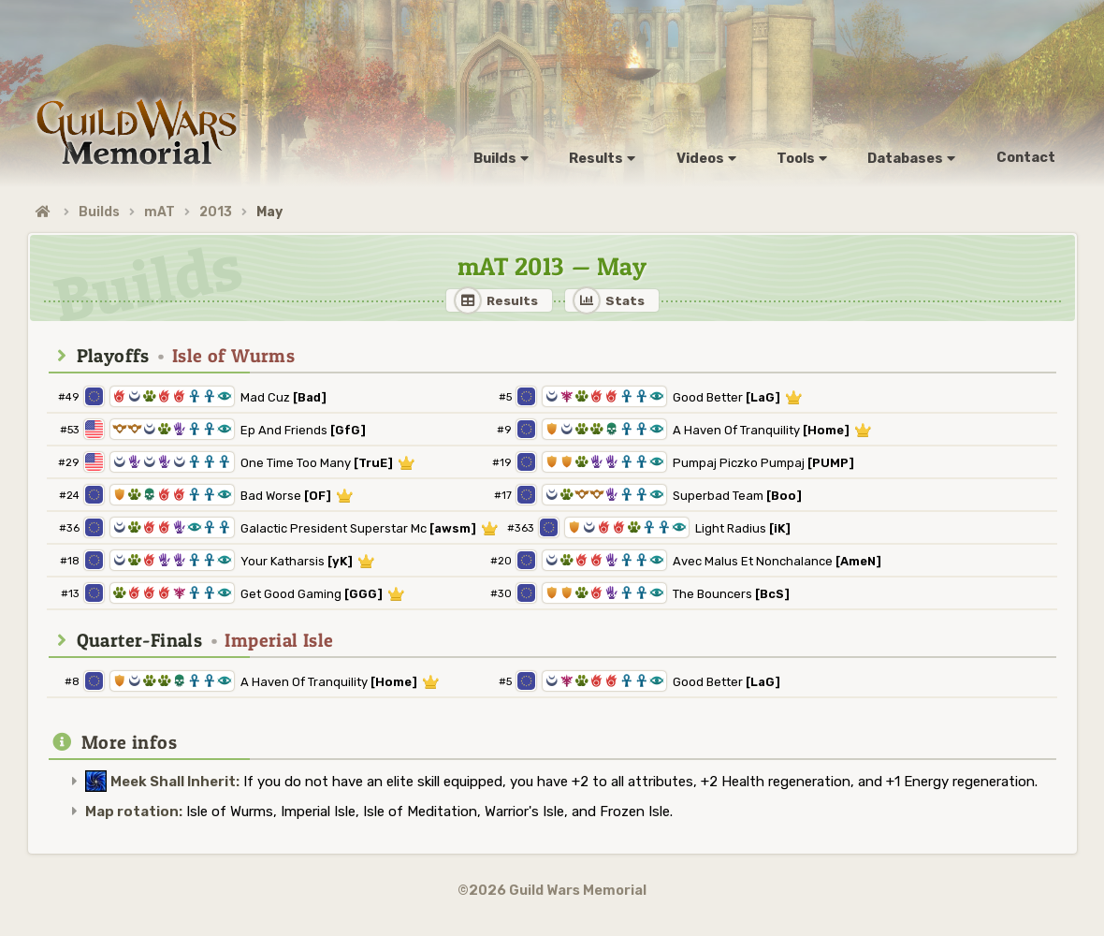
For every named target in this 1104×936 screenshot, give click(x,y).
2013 (215, 212)
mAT (159, 212)
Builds (99, 212)
